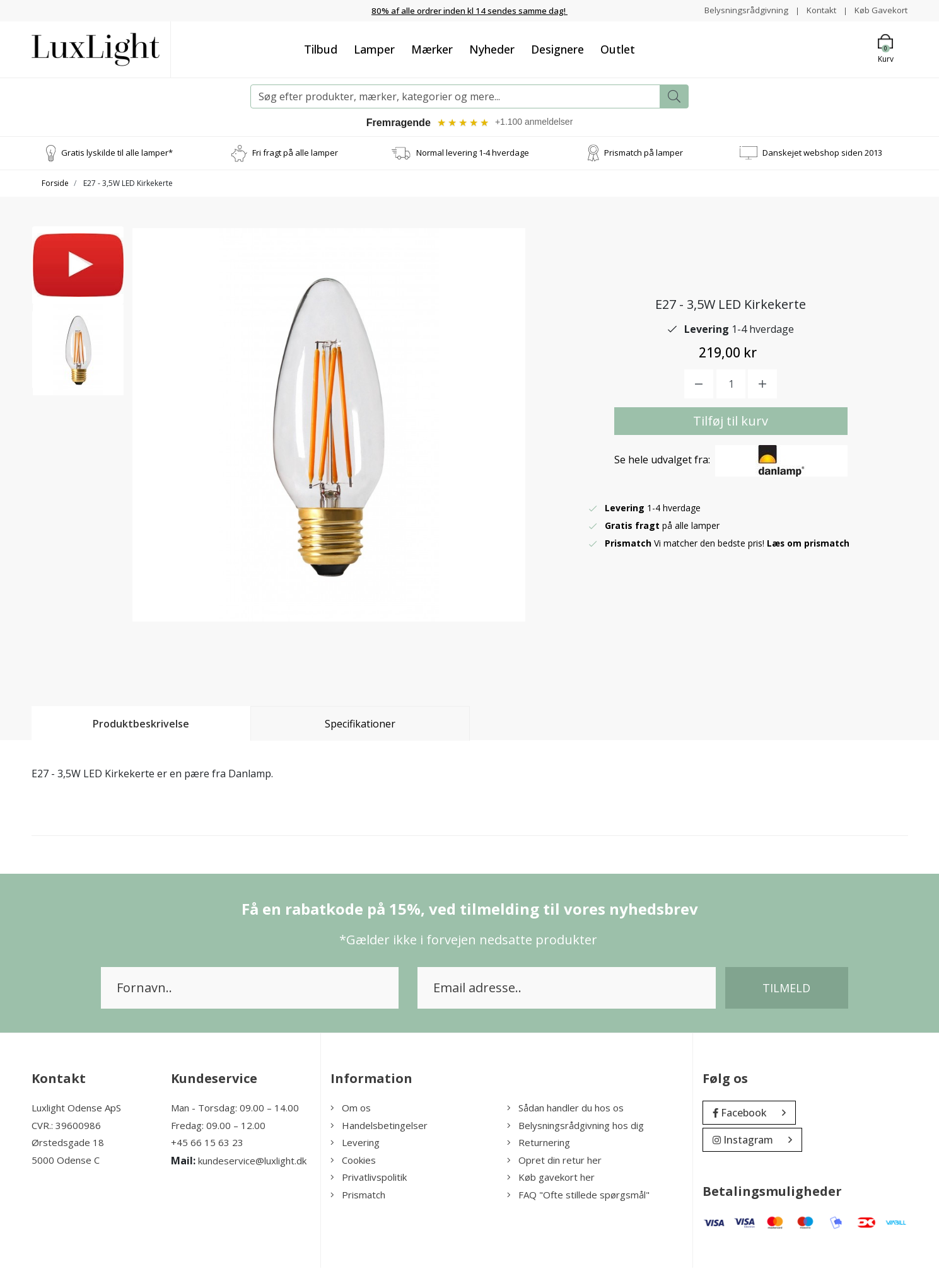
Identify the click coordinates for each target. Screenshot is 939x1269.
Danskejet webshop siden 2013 (822, 153)
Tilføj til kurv (730, 422)
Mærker (432, 48)
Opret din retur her (554, 1161)
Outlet (617, 48)
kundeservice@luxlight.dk (252, 1162)
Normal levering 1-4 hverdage (472, 153)
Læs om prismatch (809, 544)
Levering (355, 1143)
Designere (557, 48)
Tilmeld (786, 989)
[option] (78, 274)
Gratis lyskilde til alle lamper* (117, 153)
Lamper (374, 48)
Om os (350, 1109)
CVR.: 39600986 (66, 1126)
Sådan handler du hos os (565, 1109)
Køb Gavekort (879, 10)
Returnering (538, 1143)
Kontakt (817, 10)
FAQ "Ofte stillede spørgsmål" (578, 1196)
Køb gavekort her (551, 1178)
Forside (55, 184)
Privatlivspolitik (368, 1178)
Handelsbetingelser (379, 1126)
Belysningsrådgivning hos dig (575, 1126)
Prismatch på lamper (643, 153)
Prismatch (357, 1196)
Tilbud (320, 48)
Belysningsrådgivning (740, 10)
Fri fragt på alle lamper (295, 153)
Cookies (353, 1161)
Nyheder (492, 48)
